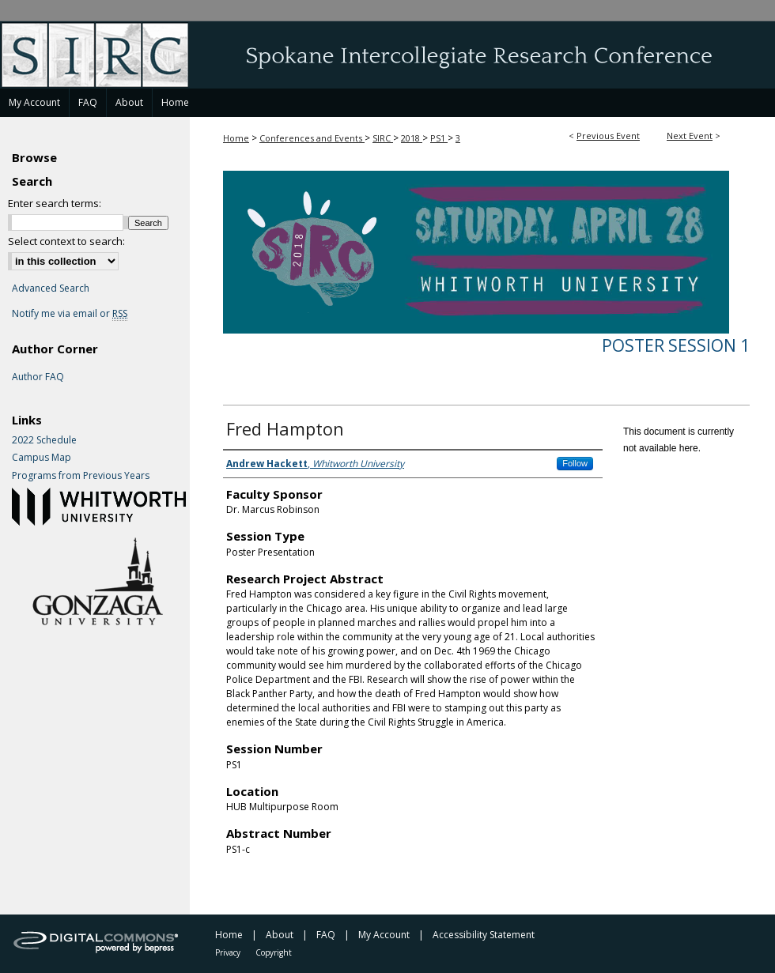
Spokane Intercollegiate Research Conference (387, 55)
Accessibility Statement (484, 934)
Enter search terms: (54, 203)
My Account (384, 934)
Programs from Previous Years (80, 475)
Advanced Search (50, 288)
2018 (411, 138)
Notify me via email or (69, 313)
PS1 (439, 138)
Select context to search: (66, 241)
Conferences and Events (312, 138)
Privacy (227, 952)
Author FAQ (38, 377)
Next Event (690, 135)
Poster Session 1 (676, 345)
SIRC (382, 138)
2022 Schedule (44, 440)
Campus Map (41, 457)
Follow (575, 463)
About (279, 934)
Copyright (273, 952)
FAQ (325, 934)
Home (236, 138)
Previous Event (608, 135)
